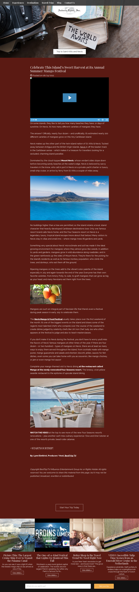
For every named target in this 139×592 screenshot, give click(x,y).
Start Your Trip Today (69, 507)
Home (6, 2)
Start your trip (104, 586)
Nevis (83, 147)
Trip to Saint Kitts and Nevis (69, 51)
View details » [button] (17, 573)
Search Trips (48, 2)
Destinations (33, 2)
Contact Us (70, 2)
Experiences (18, 2)
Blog (59, 2)
